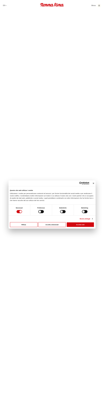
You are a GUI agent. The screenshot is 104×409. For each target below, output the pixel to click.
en (4, 5)
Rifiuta (23, 224)
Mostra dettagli (85, 219)
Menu (93, 5)
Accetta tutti (80, 224)
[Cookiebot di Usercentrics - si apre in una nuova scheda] (80, 183)
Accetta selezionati (52, 224)
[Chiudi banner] (93, 183)
